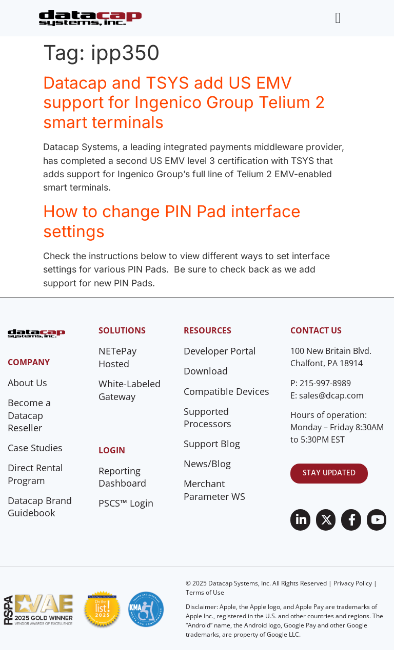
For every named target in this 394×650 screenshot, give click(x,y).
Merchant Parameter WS (214, 489)
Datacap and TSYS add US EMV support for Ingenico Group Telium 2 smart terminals (184, 102)
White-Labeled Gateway (129, 390)
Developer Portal (220, 351)
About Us (27, 382)
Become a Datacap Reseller (29, 415)
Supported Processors (207, 417)
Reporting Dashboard (122, 477)
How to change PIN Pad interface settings (172, 221)
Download (206, 371)
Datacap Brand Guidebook (40, 506)
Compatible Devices (226, 391)
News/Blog (207, 463)
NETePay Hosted (117, 357)
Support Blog (212, 443)
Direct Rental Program (35, 474)
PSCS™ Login (125, 503)
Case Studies (35, 448)
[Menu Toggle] (338, 18)
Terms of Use (205, 592)
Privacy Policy (352, 583)
